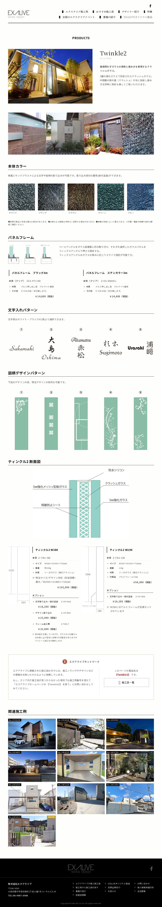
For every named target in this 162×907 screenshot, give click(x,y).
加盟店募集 (81, 891)
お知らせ (112, 887)
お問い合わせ (143, 879)
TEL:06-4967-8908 (18, 891)
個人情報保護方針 (145, 883)
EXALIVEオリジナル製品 (119, 879)
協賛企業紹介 (114, 883)
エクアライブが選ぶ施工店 (88, 879)
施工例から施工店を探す (87, 883)
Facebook (151, 6)
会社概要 (141, 887)
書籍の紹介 (81, 887)
